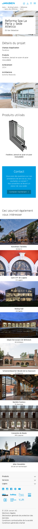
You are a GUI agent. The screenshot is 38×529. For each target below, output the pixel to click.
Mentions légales (9, 513)
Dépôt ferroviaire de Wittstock (19, 340)
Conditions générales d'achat (13, 523)
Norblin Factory (19, 402)
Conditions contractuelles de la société (17, 520)
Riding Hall (19, 309)
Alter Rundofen (19, 464)
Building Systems (13, 7)
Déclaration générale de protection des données (17, 517)
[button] (19, 476)
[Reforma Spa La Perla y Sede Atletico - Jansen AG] (19, 84)
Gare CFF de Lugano (19, 278)
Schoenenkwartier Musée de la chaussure (19, 371)
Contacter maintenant (18, 192)
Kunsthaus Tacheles (19, 247)
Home (4, 7)
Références (24, 7)
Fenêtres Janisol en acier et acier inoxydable (19, 156)
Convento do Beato (19, 433)
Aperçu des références (11, 9)
